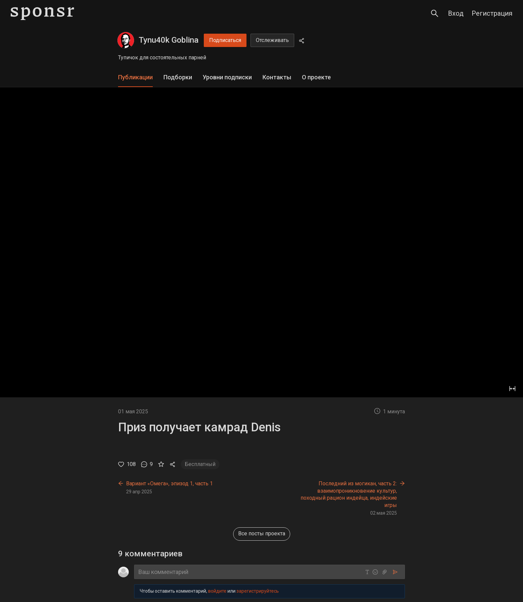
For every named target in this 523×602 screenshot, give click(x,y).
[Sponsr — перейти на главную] (42, 13)
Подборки (177, 77)
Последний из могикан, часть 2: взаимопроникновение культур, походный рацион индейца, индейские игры (349, 494)
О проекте (316, 77)
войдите (217, 591)
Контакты (277, 77)
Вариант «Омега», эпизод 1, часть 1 (169, 483)
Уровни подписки (227, 77)
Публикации (135, 77)
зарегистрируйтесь (257, 591)
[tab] (135, 77)
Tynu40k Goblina (168, 40)
